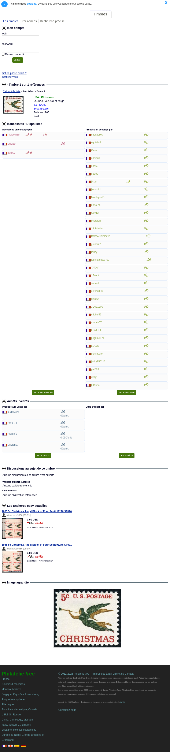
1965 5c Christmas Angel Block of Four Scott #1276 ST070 (37, 511)
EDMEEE (96, 330)
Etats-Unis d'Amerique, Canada (19, 709)
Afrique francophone (13, 699)
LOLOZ (95, 345)
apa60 (94, 165)
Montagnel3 (97, 197)
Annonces (137, 14)
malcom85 (13, 134)
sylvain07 (96, 322)
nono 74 (95, 205)
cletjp (94, 377)
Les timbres (10, 21)
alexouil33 (97, 291)
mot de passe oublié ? (14, 73)
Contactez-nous (67, 709)
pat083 (95, 369)
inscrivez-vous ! (10, 76)
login (4, 33)
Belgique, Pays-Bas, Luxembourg (20, 694)
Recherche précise (52, 21)
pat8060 (95, 385)
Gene (94, 150)
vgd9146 (96, 142)
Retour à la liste (11, 91)
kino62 (95, 298)
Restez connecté (14, 54)
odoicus (95, 158)
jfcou (93, 181)
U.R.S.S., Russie (11, 714)
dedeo (94, 173)
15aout (95, 275)
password (7, 43)
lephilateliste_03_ (101, 259)
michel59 (96, 314)
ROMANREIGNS (100, 236)
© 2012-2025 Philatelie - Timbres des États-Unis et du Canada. (96, 673)
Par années (29, 21)
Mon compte (159, 14)
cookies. (32, 3)
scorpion (96, 220)
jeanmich (96, 189)
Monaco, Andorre (11, 689)
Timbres (100, 14)
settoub (95, 283)
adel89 (11, 143)
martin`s (12, 433)
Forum (120, 14)
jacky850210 (98, 361)
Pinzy (94, 252)
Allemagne (8, 704)
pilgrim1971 (97, 338)
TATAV (11, 152)
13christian (97, 228)
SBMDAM (13, 411)
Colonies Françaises (13, 684)
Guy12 (95, 212)
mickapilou (97, 134)
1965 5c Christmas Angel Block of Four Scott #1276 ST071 (37, 544)
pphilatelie (97, 353)
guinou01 (96, 244)
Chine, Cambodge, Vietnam (17, 719)
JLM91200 (97, 306)
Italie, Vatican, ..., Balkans (16, 724)
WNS (122, 702)
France (6, 679)
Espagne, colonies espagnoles (19, 729)
